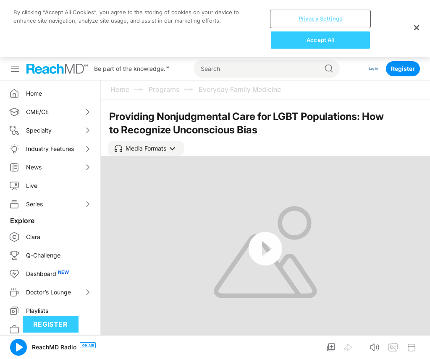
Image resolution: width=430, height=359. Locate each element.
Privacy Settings (320, 18)
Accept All (320, 39)
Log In (369, 68)
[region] (215, 28)
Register (403, 68)
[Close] (416, 27)
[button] (146, 148)
